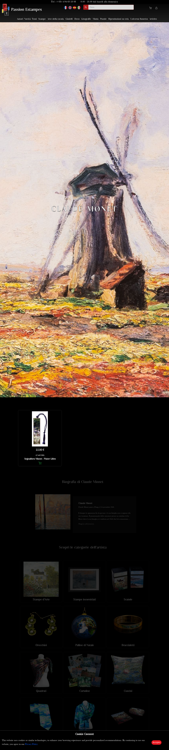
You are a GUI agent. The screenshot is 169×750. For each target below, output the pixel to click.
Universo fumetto (139, 19)
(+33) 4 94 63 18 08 (66, 2)
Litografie (86, 19)
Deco (77, 19)
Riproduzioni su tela (118, 19)
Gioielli (69, 19)
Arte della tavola (56, 19)
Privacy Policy (31, 744)
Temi (34, 19)
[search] (111, 7)
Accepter (156, 742)
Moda (95, 19)
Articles (153, 19)
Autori (20, 19)
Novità (27, 19)
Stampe (42, 19)
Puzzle (103, 19)
